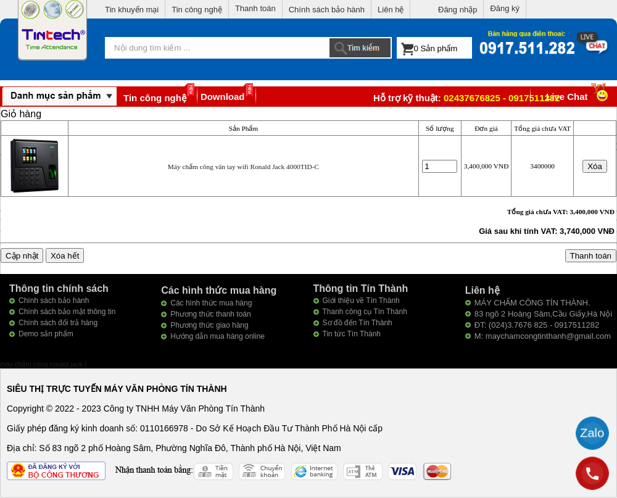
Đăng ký (505, 8)
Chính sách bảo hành (327, 9)
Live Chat (578, 96)
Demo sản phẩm (46, 334)
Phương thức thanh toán (210, 314)
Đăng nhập (457, 9)
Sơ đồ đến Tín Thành (357, 322)
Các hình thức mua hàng (211, 303)
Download (223, 96)
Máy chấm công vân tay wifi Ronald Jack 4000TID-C (243, 166)
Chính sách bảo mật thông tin (67, 311)
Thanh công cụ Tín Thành (365, 311)
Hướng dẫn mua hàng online (217, 336)
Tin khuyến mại (132, 9)
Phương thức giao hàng (209, 325)
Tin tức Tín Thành (352, 334)
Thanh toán (255, 8)
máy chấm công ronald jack (42, 364)
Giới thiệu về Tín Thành (361, 300)
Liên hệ (391, 9)
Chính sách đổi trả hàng (58, 322)
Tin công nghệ (197, 9)
